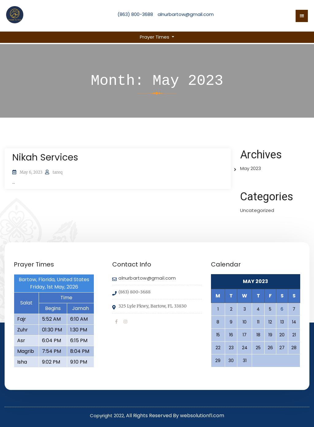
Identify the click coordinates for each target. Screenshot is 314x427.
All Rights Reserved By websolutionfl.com (175, 415)
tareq (57, 172)
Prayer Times (155, 37)
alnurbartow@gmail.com (186, 14)
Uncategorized (257, 210)
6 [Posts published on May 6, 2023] (282, 309)
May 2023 (250, 168)
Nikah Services (45, 157)
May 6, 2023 (31, 172)
